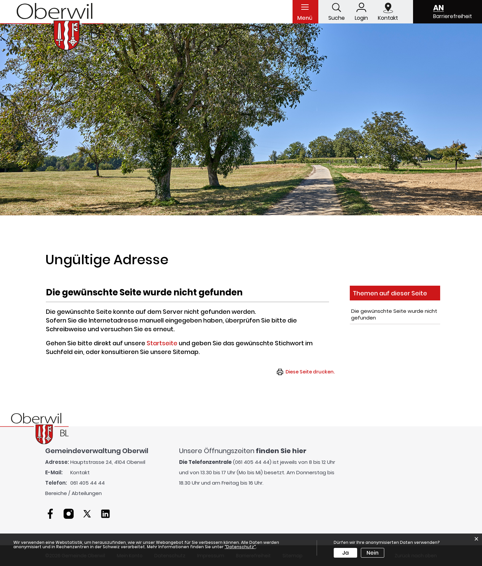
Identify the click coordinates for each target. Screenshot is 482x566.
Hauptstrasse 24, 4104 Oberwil (107, 462)
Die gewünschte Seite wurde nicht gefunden (394, 314)
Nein (373, 553)
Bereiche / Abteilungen (73, 493)
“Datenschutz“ (240, 547)
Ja (345, 553)
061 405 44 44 (87, 482)
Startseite (162, 343)
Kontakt (80, 472)
